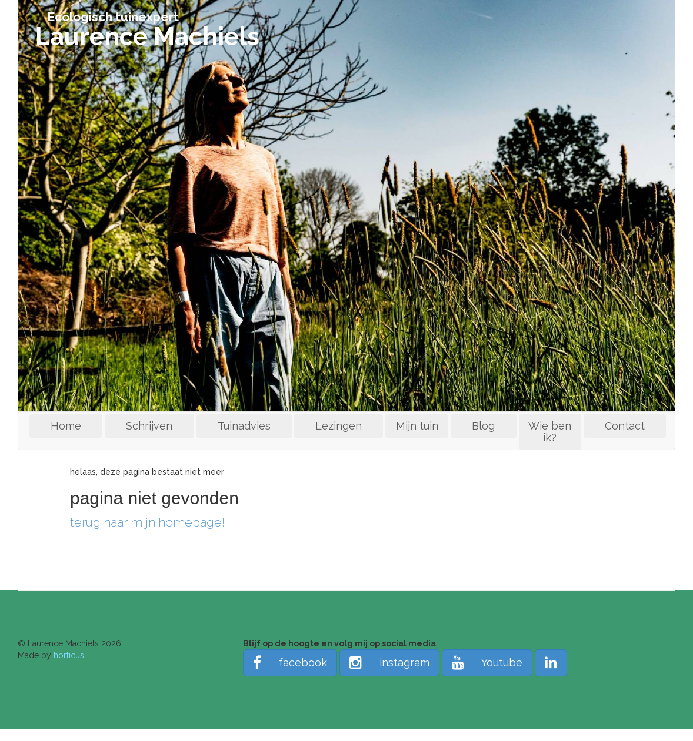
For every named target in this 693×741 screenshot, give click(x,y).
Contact (625, 426)
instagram (389, 662)
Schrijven (149, 426)
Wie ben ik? (549, 432)
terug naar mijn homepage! (147, 522)
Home (66, 426)
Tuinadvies (244, 426)
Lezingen (338, 426)
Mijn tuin (417, 426)
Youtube (487, 662)
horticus (69, 655)
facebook (290, 662)
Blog (483, 426)
